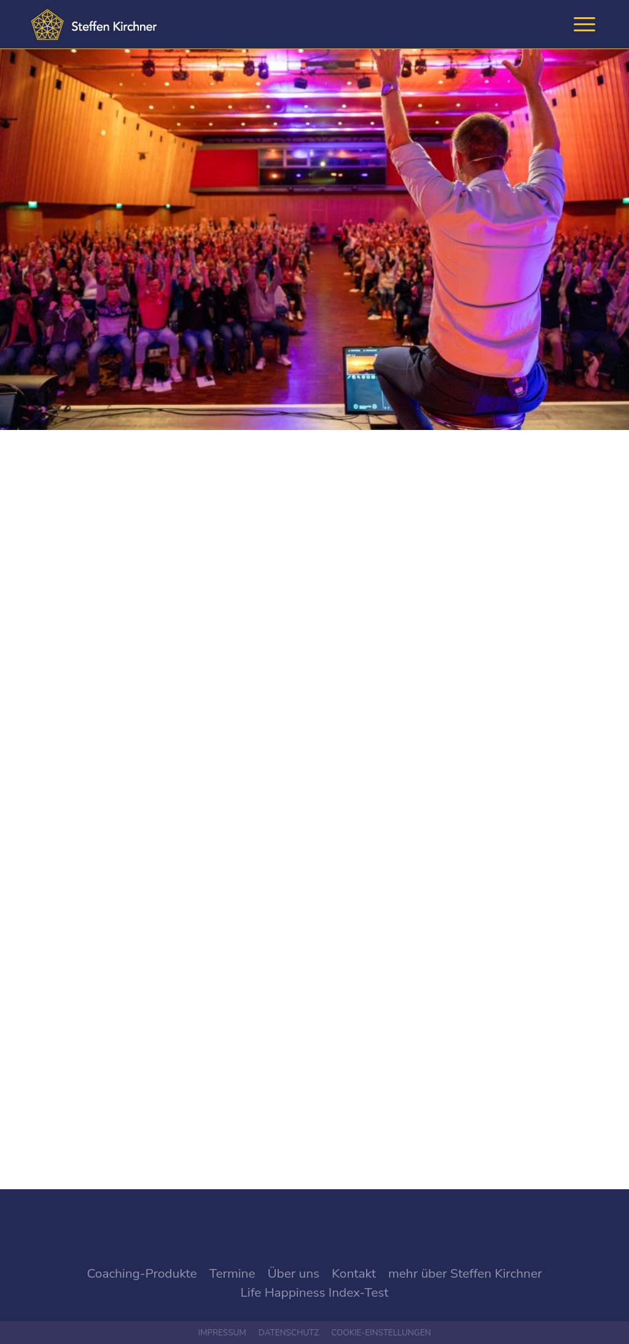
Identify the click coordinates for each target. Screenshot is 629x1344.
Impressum (222, 1332)
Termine (232, 1273)
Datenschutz (289, 1332)
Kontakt (354, 1273)
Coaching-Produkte (142, 1273)
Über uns (293, 1273)
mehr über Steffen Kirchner (465, 1273)
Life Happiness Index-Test (315, 1292)
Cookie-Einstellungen (381, 1332)
